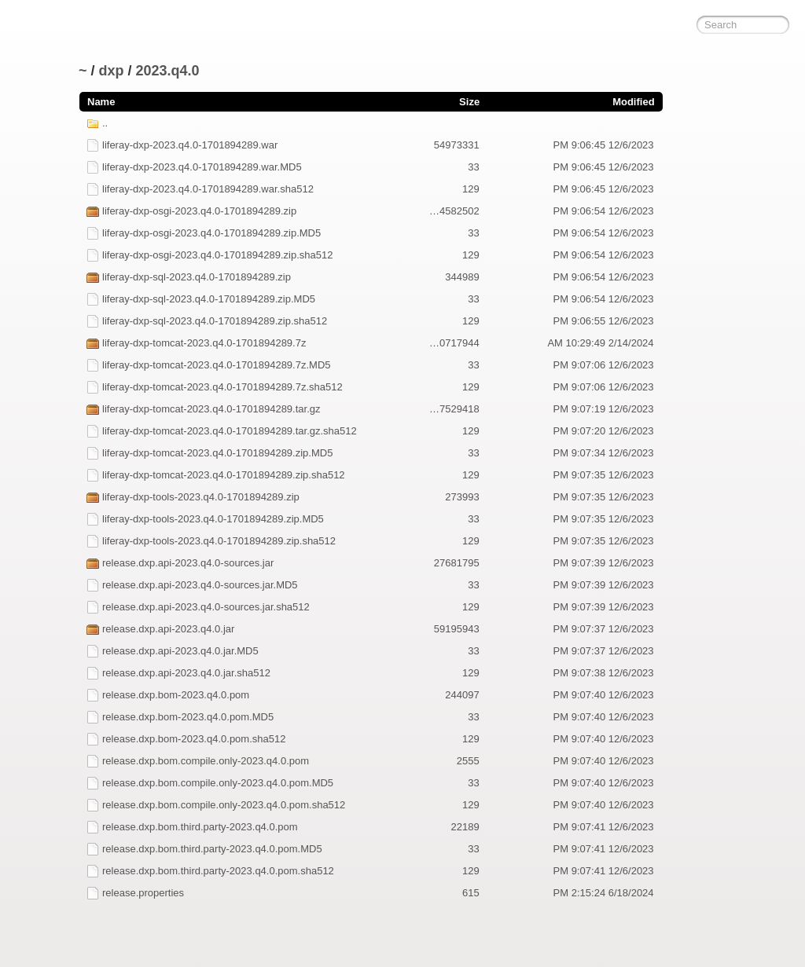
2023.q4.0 (168, 71)
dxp (111, 71)
